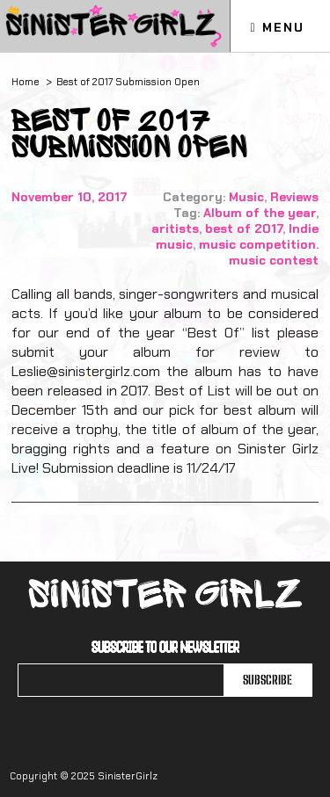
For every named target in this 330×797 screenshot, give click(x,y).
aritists (175, 228)
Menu (277, 27)
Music (246, 197)
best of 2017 (243, 228)
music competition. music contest (259, 252)
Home (25, 82)
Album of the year (259, 213)
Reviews (294, 197)
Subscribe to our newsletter (165, 647)
